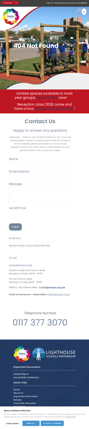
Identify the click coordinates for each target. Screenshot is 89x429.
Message (10, 179)
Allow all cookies (52, 423)
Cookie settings (12, 423)
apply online (47, 97)
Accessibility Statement (26, 377)
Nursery (17, 399)
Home (16, 389)
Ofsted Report (21, 374)
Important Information (25, 396)
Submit (10, 221)
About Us (18, 392)
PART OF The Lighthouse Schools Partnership (67, 3)
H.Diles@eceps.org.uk (53, 289)
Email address (14, 166)
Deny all (31, 423)
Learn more (70, 417)
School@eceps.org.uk (15, 260)
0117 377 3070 (35, 317)
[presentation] (22, 210)
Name (8, 154)
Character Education (24, 403)
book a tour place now (54, 108)
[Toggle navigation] (83, 11)
